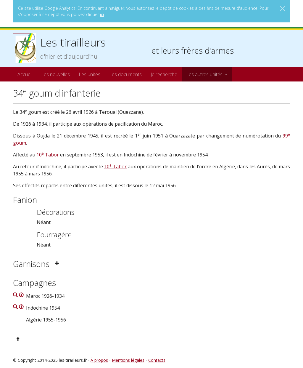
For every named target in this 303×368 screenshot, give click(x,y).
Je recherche (164, 74)
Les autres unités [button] (205, 74)
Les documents (125, 74)
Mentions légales (128, 360)
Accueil (24, 74)
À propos (99, 360)
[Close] (282, 8)
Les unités (89, 74)
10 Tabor (47, 154)
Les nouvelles (55, 74)
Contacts (156, 360)
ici (102, 14)
